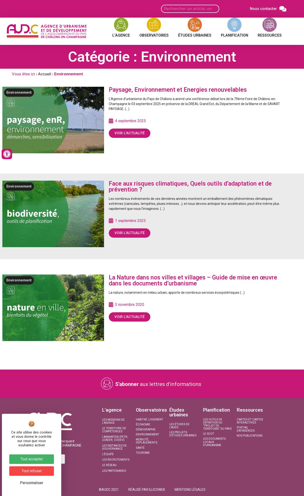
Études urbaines (178, 412)
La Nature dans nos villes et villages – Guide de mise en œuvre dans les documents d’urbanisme (193, 280)
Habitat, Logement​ (149, 419)
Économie (143, 424)
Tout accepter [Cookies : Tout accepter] (31, 459)
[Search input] (190, 9)
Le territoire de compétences (114, 430)
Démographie (146, 429)
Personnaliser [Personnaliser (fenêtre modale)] (31, 483)
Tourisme (143, 452)
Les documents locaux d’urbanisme (214, 442)
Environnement (19, 92)
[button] (109, 490)
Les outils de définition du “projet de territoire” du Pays (217, 424)
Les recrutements (115, 459)
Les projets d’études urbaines (182, 434)
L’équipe (108, 454)
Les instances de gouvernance (114, 447)
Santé (140, 447)
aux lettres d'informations (158, 384)
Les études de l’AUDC (179, 426)
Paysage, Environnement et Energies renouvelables (178, 89)
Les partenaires (114, 470)
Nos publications (249, 435)
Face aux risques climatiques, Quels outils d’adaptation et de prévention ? (190, 186)
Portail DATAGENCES (246, 429)
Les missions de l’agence (113, 421)
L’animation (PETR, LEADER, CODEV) (115, 438)
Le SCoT (208, 433)
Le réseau (109, 465)
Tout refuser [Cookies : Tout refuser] (32, 471)
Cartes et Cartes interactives (250, 421)
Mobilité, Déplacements (146, 441)
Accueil (44, 74)
